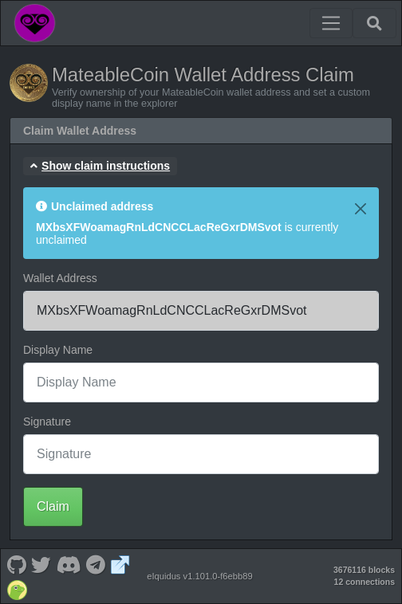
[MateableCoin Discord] (68, 563)
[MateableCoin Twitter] (41, 563)
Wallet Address (60, 278)
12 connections (364, 581)
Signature (47, 421)
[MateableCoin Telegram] (96, 563)
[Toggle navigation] (331, 23)
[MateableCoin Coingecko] (17, 588)
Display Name (58, 349)
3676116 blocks (364, 570)
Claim (53, 506)
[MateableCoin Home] (35, 23)
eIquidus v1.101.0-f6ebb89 (200, 576)
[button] (100, 166)
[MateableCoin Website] (120, 563)
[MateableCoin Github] (16, 563)
